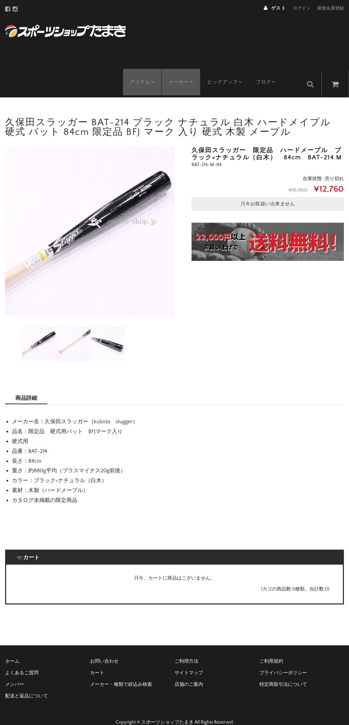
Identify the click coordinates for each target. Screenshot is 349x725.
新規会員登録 (330, 8)
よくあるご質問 (22, 661)
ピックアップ (229, 73)
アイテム (143, 73)
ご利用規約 (271, 650)
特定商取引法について (283, 673)
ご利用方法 (186, 650)
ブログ (271, 73)
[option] (89, 220)
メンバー (14, 673)
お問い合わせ (104, 650)
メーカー (183, 73)
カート (97, 661)
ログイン (301, 8)
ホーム (12, 650)
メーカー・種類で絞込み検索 (121, 673)
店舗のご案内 (188, 673)
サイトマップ (188, 661)
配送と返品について (26, 685)
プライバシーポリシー (283, 661)
